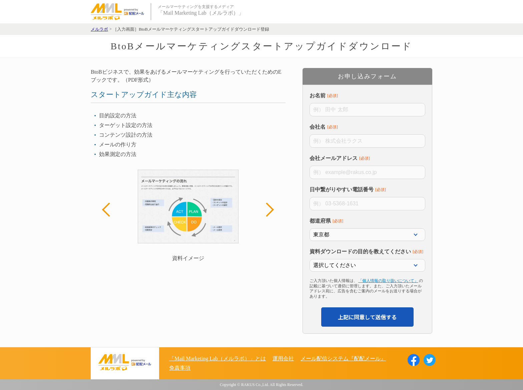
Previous (109, 210)
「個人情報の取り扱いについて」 (388, 280)
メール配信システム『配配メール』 (343, 358)
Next (267, 210)
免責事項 (179, 368)
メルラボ (99, 29)
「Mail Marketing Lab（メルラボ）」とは (217, 358)
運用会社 (283, 358)
